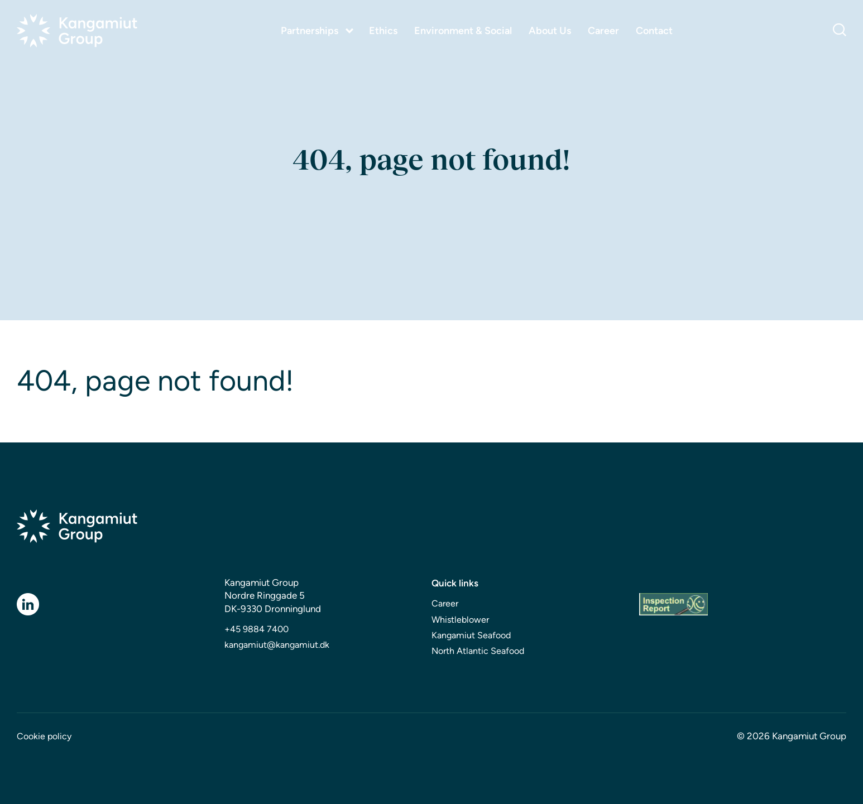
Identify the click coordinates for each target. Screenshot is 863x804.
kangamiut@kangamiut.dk (276, 644)
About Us (550, 31)
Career (603, 31)
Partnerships (309, 31)
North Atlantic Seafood (478, 651)
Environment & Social (463, 31)
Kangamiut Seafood (471, 635)
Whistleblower (460, 619)
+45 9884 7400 (256, 629)
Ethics (383, 31)
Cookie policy (44, 736)
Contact (654, 31)
